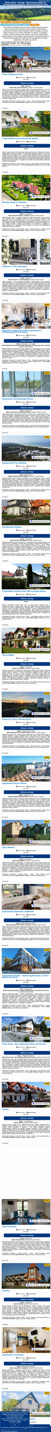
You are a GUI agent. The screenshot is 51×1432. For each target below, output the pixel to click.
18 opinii (38, 412)
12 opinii (35, 87)
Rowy (47, 48)
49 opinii (30, 1304)
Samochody (15, 24)
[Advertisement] (25, 1172)
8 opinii (26, 347)
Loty (5, 24)
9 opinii (37, 279)
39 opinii (36, 796)
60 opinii (38, 732)
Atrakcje (25, 24)
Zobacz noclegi (27, 83)
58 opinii (33, 1240)
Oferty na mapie (16, 22)
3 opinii (36, 215)
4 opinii (35, 540)
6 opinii (43, 1057)
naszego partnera (40, 102)
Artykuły (34, 24)
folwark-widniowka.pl (44, 1)
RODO (19, 1422)
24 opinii (30, 1122)
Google (5, 1414)
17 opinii (36, 476)
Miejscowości (26, 22)
